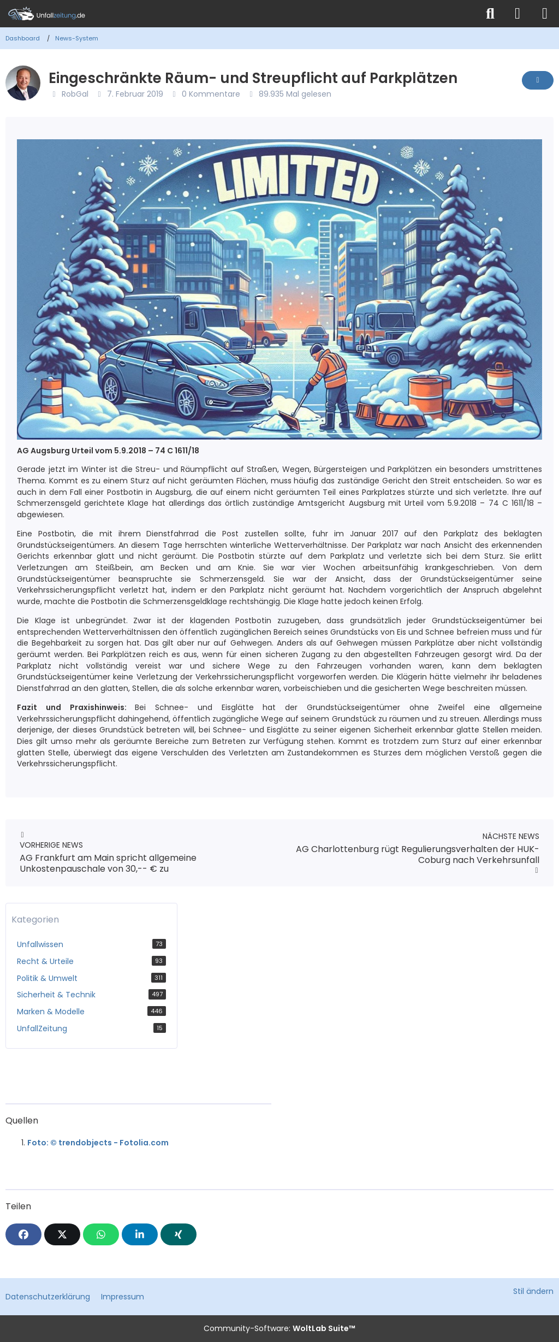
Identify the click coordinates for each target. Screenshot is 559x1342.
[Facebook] (23, 1234)
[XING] (178, 1234)
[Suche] (490, 14)
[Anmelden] (517, 13)
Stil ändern (533, 1291)
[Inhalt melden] (538, 80)
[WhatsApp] (101, 1234)
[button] (140, 1234)
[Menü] (545, 14)
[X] (62, 1234)
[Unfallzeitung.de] (238, 13)
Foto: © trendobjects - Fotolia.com (98, 1142)
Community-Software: (279, 1328)
